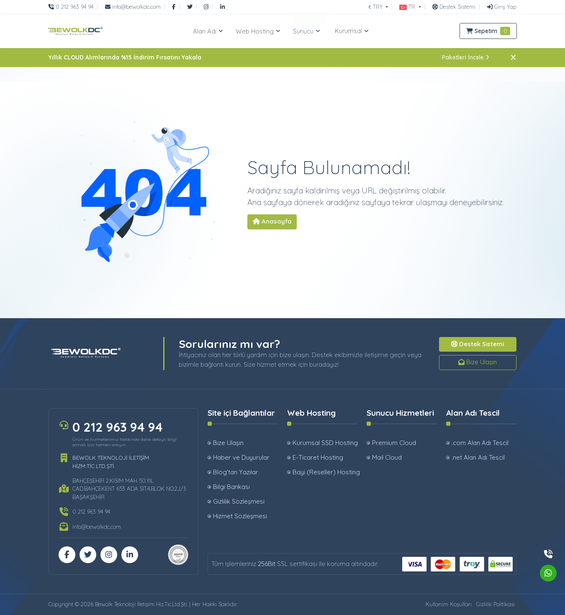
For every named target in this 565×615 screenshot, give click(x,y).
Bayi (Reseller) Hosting (325, 472)
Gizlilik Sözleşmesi (239, 501)
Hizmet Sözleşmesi (240, 516)
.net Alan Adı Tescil (478, 457)
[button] (410, 6)
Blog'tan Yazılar (235, 472)
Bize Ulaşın (477, 362)
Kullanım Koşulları (449, 604)
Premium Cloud (394, 443)
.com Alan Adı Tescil (480, 443)
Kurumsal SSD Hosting (325, 443)
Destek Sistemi (477, 344)
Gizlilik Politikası (495, 604)
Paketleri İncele (465, 57)
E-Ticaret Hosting (318, 457)
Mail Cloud (387, 457)
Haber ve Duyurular (241, 457)
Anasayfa (272, 221)
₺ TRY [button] (376, 6)
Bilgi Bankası (231, 487)
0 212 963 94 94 (117, 427)
